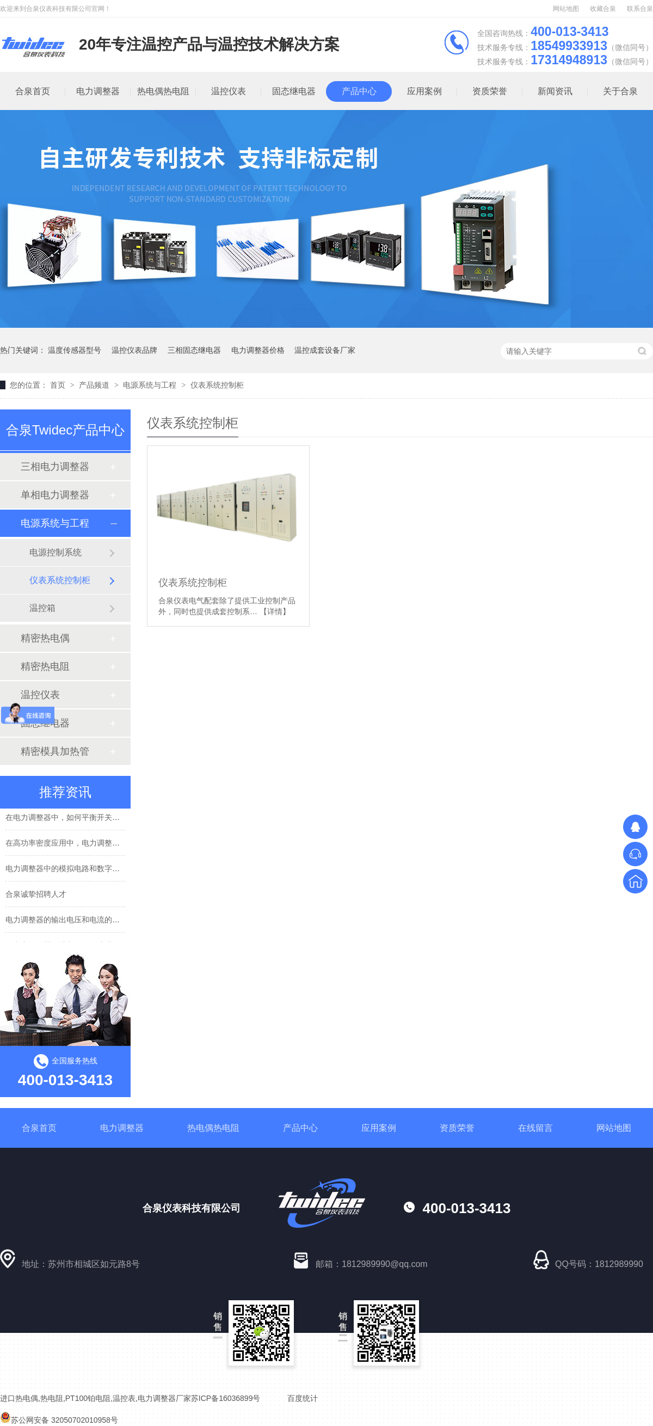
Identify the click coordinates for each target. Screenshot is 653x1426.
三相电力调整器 (55, 466)
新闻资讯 (555, 91)
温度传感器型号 (74, 350)
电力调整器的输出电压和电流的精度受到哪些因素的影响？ (104, 921)
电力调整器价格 (258, 350)
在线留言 (535, 1128)
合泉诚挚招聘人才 (35, 895)
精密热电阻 (45, 666)
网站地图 (566, 9)
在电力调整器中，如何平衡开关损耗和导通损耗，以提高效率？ (112, 819)
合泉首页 (39, 1128)
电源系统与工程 (150, 385)
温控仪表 (228, 91)
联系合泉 (640, 9)
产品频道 (95, 385)
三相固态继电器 (194, 350)
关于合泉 (620, 91)
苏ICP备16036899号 (226, 1398)
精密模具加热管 (55, 751)
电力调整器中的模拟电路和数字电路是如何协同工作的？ (100, 870)
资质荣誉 (489, 91)
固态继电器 (294, 91)
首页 (58, 385)
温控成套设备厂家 (324, 350)
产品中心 (359, 91)
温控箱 (42, 608)
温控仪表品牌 (134, 350)
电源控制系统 (55, 552)
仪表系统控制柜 (217, 385)
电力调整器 (98, 91)
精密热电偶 (45, 638)
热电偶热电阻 (163, 91)
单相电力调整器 (55, 494)
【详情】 (275, 611)
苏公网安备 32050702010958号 (59, 1420)
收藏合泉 (603, 9)
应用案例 (424, 91)
